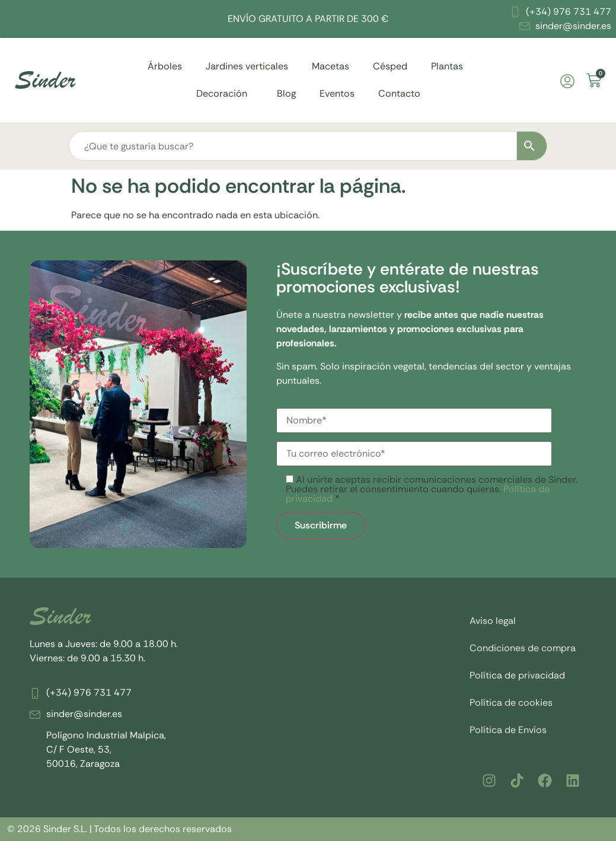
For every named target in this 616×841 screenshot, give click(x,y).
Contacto (399, 93)
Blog (286, 93)
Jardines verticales (247, 66)
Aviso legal (493, 620)
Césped (390, 66)
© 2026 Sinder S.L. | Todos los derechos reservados (119, 829)
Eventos (337, 93)
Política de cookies (511, 702)
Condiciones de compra (523, 648)
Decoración (224, 93)
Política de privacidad (517, 675)
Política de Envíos (508, 730)
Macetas (330, 66)
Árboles (165, 66)
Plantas (450, 66)
